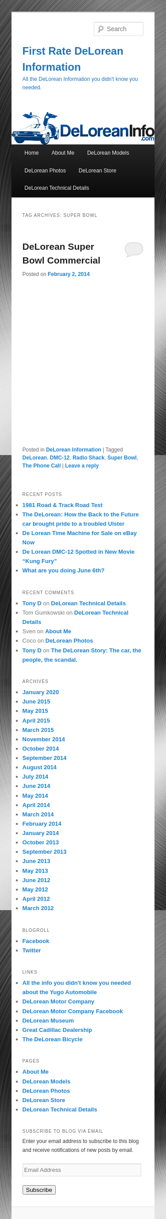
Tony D (32, 603)
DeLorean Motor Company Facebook (73, 1011)
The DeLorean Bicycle (53, 1039)
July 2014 (36, 776)
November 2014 (44, 739)
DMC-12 (60, 458)
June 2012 (36, 880)
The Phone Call (42, 466)
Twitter (32, 950)
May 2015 (35, 710)
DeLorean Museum (48, 1020)
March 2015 (38, 730)
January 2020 (41, 692)
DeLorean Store (97, 171)
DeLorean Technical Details (56, 188)
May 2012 (35, 889)
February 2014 (42, 823)
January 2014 (41, 833)
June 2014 (36, 786)
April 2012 (36, 898)
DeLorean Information (73, 450)
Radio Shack (88, 458)
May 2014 (35, 795)
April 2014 (36, 805)
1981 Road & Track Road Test (63, 505)
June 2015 (36, 701)
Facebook (36, 941)
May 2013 (35, 870)
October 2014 (41, 748)
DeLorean (35, 458)
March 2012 (38, 908)
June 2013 (36, 861)
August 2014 (40, 767)
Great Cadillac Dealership (58, 1030)
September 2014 (45, 758)
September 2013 (45, 851)
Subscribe (39, 1190)
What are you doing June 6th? (64, 570)
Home (31, 153)
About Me (62, 153)
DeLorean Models (108, 153)
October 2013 (41, 842)
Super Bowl (122, 458)
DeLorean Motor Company (59, 1001)
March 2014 (38, 814)
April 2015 (36, 720)
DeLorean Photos (45, 171)
